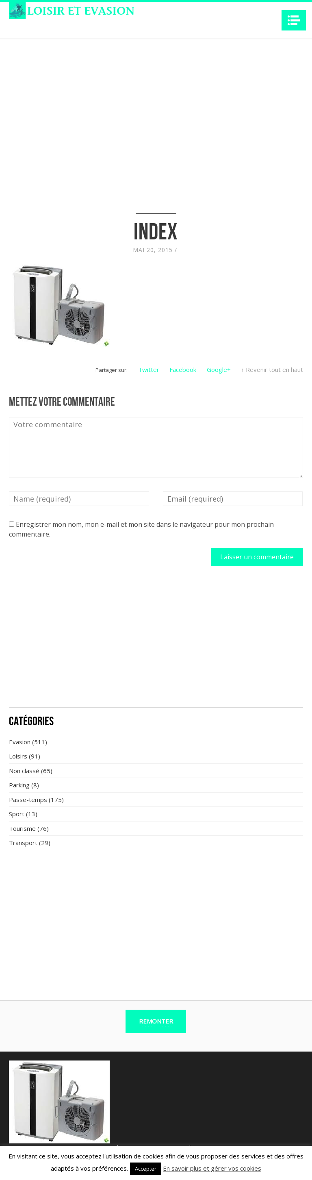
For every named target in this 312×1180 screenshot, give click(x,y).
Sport (16, 814)
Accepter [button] (145, 1168)
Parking (19, 785)
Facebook (182, 369)
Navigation (294, 20)
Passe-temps (28, 799)
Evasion (19, 742)
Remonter (156, 1021)
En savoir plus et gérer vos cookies (212, 1168)
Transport (23, 843)
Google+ (219, 369)
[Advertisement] (156, 641)
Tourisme (22, 828)
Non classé (24, 771)
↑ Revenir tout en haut (272, 369)
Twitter (148, 369)
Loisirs (18, 756)
